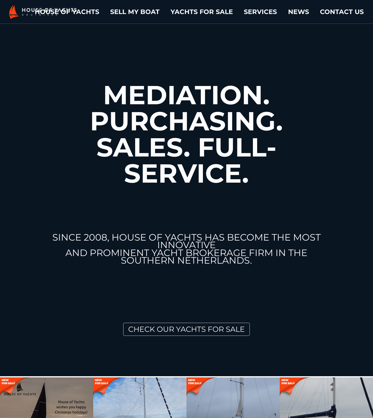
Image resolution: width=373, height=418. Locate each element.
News (317, 12)
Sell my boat (198, 12)
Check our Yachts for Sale (186, 329)
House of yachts (149, 12)
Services (288, 12)
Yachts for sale (245, 12)
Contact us (349, 12)
